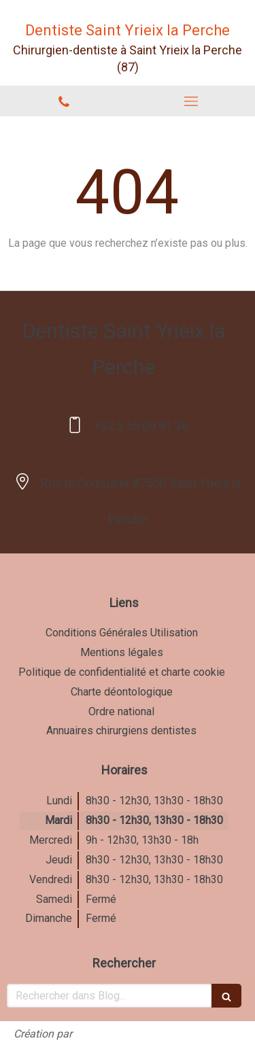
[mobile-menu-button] (192, 101)
